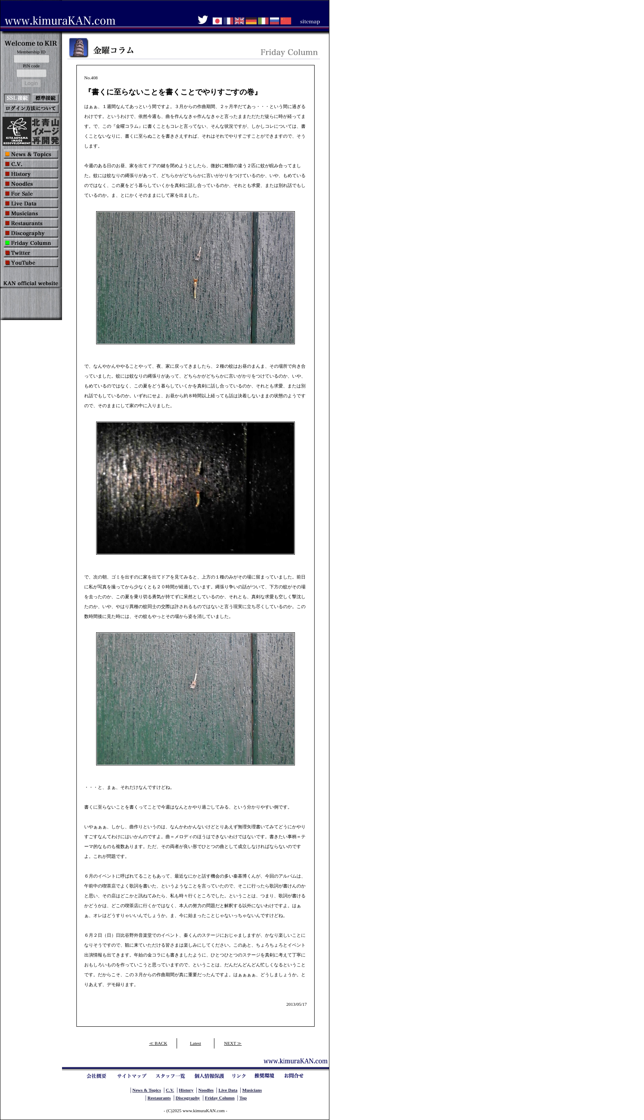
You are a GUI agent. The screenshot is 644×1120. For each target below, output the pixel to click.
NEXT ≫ (233, 1043)
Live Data (227, 1090)
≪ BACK (158, 1043)
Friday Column (220, 1097)
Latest (195, 1043)
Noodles (206, 1090)
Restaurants (159, 1097)
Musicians (252, 1090)
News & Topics (146, 1090)
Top (243, 1097)
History (186, 1090)
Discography (188, 1097)
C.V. (170, 1090)
